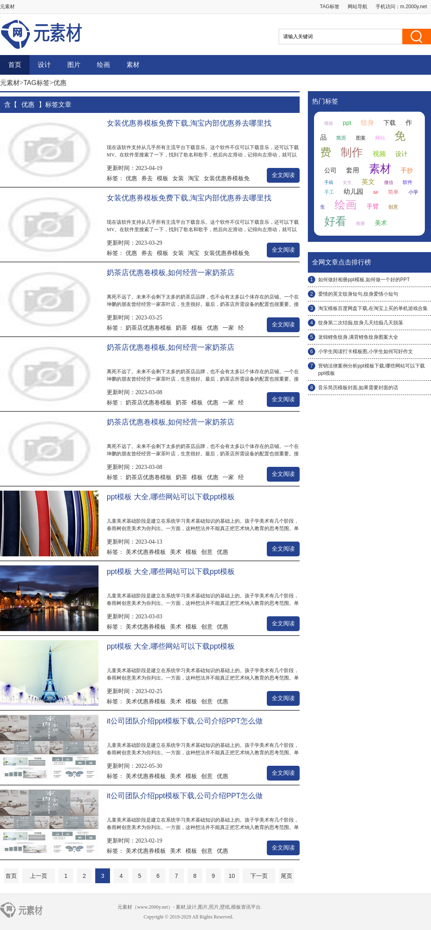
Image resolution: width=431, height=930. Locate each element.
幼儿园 (353, 191)
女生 (347, 182)
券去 (147, 178)
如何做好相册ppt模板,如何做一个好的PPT (364, 279)
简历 (341, 138)
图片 (73, 64)
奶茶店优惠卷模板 (149, 327)
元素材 (10, 82)
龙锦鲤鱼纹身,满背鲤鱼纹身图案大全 (358, 337)
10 (232, 876)
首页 (14, 64)
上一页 (38, 876)
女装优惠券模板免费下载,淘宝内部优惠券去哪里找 (189, 123)
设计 (44, 64)
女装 (178, 178)
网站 (380, 138)
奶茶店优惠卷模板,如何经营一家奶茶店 (170, 273)
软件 (408, 182)
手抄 (407, 170)
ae (375, 192)
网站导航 (357, 6)
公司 (330, 170)
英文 (368, 181)
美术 (175, 552)
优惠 (131, 178)
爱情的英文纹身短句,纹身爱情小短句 (358, 294)
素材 (133, 64)
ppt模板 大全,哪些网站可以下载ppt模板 (171, 497)
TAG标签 (329, 6)
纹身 (367, 122)
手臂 (373, 206)
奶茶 (181, 327)
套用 (352, 170)
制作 (352, 152)
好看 (335, 221)
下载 (389, 122)
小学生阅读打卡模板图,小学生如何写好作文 (365, 351)
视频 (379, 153)
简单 (393, 192)
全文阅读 (283, 175)
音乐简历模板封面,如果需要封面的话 (358, 387)
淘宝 (193, 178)
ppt (347, 122)
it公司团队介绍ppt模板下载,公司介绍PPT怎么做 (185, 721)
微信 (388, 182)
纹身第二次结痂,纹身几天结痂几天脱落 (360, 323)
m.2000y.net (413, 6)
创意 (207, 552)
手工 (329, 192)
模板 (162, 178)
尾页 (286, 876)
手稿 (328, 182)
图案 (361, 138)
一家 (228, 327)
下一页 (259, 876)
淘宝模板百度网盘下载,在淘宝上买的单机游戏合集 (373, 308)
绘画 (103, 64)
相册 (360, 223)
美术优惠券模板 (146, 552)
